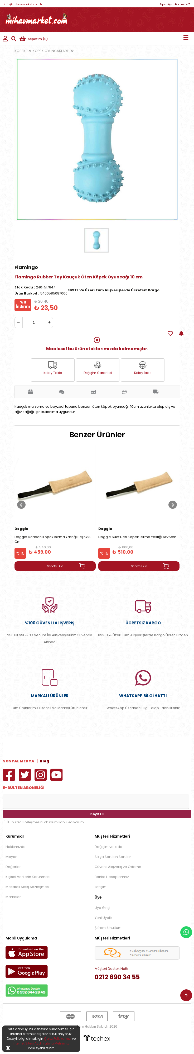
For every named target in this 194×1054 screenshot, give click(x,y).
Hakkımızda (16, 846)
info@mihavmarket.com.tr (23, 4)
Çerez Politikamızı (57, 1038)
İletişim (100, 886)
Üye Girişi (102, 907)
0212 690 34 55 (117, 977)
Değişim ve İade (108, 846)
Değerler (13, 866)
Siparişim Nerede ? (174, 4)
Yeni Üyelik (104, 917)
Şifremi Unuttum (108, 927)
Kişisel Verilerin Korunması (28, 876)
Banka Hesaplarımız (112, 876)
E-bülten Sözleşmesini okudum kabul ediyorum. (46, 822)
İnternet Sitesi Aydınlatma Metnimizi (41, 1043)
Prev (21, 505)
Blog (44, 761)
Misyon (11, 856)
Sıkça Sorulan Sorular (113, 856)
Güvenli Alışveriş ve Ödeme (118, 866)
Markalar (13, 896)
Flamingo (26, 267)
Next (172, 505)
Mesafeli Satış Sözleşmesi (28, 886)
